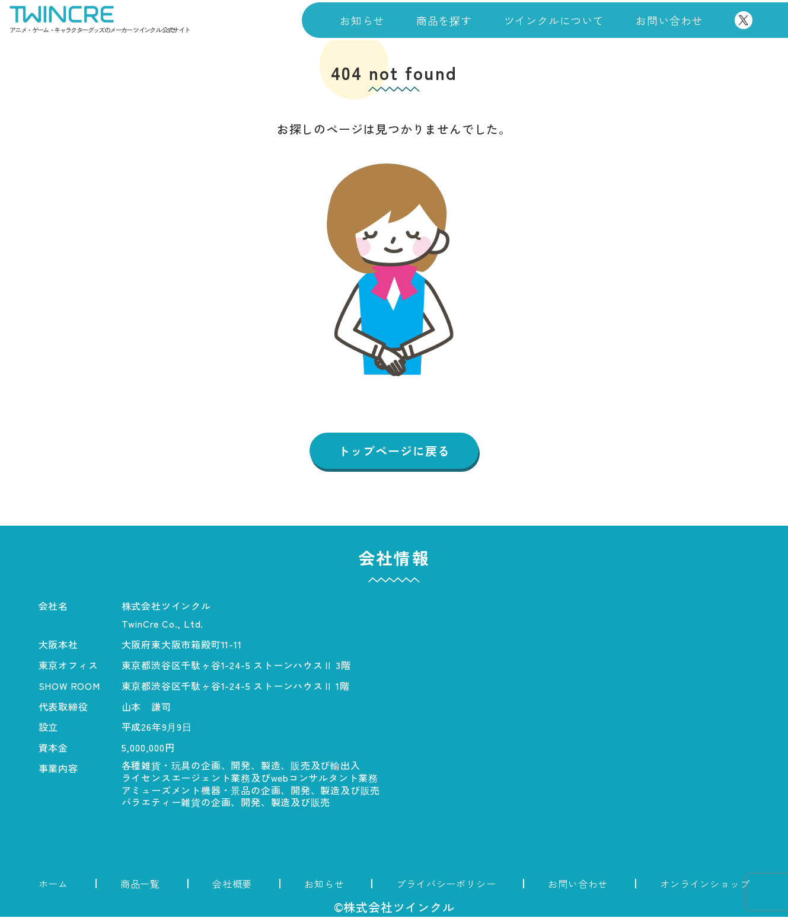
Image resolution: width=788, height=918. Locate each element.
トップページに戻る (394, 451)
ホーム (53, 885)
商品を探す (444, 20)
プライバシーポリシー (446, 885)
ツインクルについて (554, 20)
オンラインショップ (704, 885)
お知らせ (362, 20)
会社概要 (232, 885)
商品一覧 (140, 885)
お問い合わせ (669, 20)
